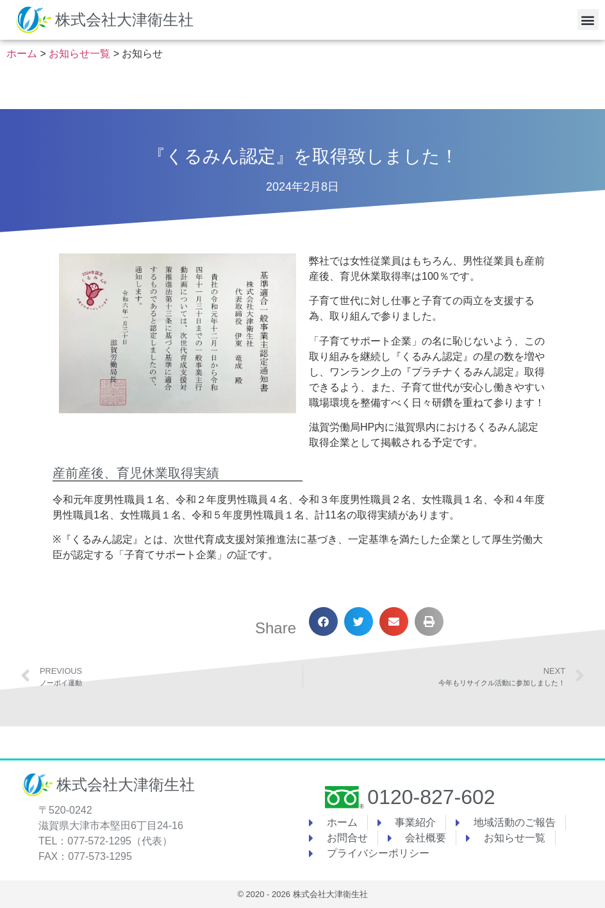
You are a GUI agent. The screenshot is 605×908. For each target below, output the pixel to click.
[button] (588, 19)
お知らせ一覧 (79, 53)
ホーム (21, 53)
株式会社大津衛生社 (124, 19)
